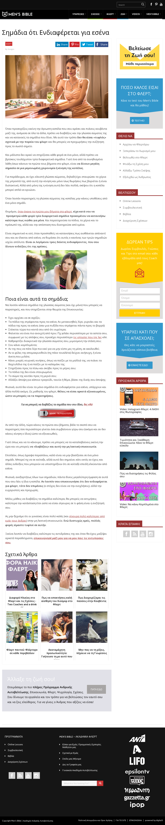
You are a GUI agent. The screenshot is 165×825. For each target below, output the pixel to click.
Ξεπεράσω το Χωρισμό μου (139, 151)
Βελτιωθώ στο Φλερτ (135, 157)
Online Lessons (132, 201)
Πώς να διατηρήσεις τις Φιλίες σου (138, 475)
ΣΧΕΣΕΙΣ (95, 14)
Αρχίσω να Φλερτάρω (136, 144)
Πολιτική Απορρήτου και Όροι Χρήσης (95, 820)
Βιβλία (127, 214)
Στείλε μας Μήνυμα (71, 758)
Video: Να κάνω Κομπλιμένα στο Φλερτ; (139, 506)
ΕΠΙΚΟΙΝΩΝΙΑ (135, 820)
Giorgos (11, 49)
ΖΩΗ (123, 14)
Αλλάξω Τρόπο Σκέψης (136, 170)
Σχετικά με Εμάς (70, 753)
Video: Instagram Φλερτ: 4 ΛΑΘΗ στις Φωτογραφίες (139, 410)
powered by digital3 (154, 820)
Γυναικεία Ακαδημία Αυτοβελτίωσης (80, 770)
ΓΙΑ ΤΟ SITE (121, 820)
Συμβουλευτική (132, 207)
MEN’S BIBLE (152, 14)
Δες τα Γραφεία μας (71, 764)
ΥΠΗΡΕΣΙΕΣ (78, 14)
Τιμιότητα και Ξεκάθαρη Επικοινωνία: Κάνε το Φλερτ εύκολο (136, 443)
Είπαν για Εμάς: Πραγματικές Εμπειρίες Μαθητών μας (81, 745)
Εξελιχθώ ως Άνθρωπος (137, 177)
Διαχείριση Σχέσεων (135, 220)
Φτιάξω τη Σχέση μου (136, 164)
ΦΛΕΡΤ (110, 14)
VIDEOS (136, 14)
